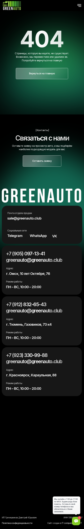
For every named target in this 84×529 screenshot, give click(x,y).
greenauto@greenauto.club (34, 260)
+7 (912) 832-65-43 (26, 304)
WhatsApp (38, 235)
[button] (42, 73)
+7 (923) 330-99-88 (26, 355)
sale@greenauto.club (24, 218)
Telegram (14, 235)
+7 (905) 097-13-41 (25, 254)
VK (54, 236)
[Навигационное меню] (79, 5)
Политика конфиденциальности (17, 523)
